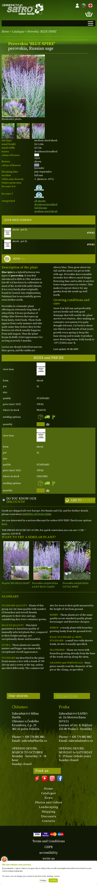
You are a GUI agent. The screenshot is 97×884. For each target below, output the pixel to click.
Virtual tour (67, 696)
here (4, 524)
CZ (82, 5)
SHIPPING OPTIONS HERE (36, 514)
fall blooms (40, 207)
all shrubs (40, 201)
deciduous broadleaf (45, 204)
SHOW (19, 259)
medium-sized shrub (45, 211)
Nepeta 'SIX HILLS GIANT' (16, 583)
